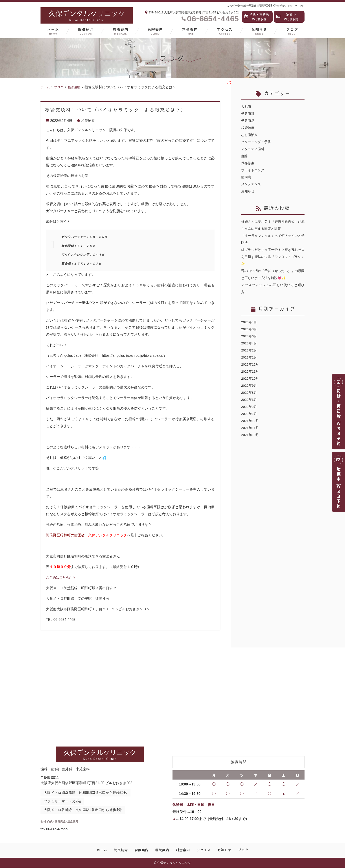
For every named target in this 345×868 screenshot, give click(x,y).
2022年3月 (249, 399)
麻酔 (244, 156)
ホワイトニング (253, 170)
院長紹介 (86, 30)
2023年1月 (249, 357)
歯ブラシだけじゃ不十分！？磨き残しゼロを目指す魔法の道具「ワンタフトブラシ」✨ (273, 257)
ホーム (53, 30)
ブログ (292, 30)
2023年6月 (249, 336)
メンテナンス (251, 184)
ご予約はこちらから (62, 577)
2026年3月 (249, 329)
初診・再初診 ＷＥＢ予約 (339, 413)
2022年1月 (249, 414)
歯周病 (246, 177)
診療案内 (120, 30)
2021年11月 (250, 428)
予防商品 (248, 121)
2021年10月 (250, 435)
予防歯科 (248, 114)
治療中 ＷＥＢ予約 (339, 483)
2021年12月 (250, 421)
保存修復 (248, 163)
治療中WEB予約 (287, 16)
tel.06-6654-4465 (75, 820)
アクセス (225, 30)
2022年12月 (250, 364)
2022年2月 (249, 406)
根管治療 (88, 121)
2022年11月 (250, 371)
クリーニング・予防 (257, 142)
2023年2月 (249, 350)
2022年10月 (250, 378)
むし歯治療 (250, 135)
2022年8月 (249, 392)
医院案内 (155, 30)
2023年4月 (249, 343)
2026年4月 (249, 322)
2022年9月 (249, 385)
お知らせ (259, 30)
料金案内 (190, 30)
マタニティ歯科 (253, 149)
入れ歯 (246, 106)
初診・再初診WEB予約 (256, 16)
